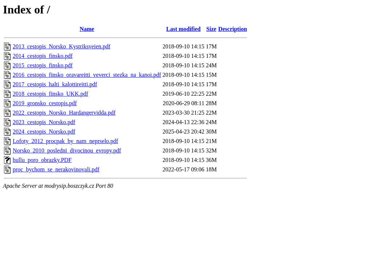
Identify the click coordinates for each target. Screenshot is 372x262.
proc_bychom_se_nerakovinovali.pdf (56, 169)
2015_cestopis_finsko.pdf (43, 65)
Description (232, 29)
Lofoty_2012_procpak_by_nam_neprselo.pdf (65, 141)
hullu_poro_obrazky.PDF (42, 160)
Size (211, 29)
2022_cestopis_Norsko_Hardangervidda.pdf (64, 113)
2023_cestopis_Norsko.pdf (44, 122)
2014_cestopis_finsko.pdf (43, 56)
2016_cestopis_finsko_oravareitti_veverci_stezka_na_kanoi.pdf (87, 75)
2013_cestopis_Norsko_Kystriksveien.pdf (61, 46)
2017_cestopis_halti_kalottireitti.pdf (55, 84)
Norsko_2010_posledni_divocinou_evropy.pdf (67, 150)
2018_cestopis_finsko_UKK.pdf (50, 94)
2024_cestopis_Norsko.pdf (44, 131)
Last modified (183, 29)
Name (87, 29)
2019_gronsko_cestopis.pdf (45, 103)
